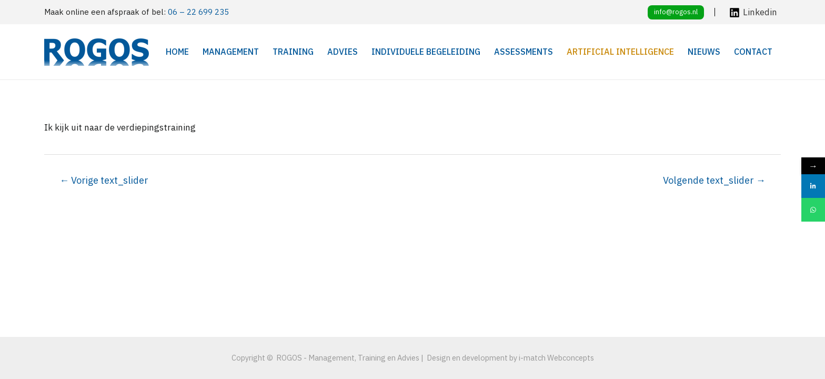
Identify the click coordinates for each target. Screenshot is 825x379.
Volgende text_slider (714, 180)
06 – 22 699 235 (198, 12)
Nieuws (704, 51)
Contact (753, 51)
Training (293, 51)
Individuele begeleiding (425, 51)
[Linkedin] (753, 12)
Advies (342, 51)
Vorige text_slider (103, 180)
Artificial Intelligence (620, 51)
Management (231, 51)
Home (177, 51)
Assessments (523, 51)
